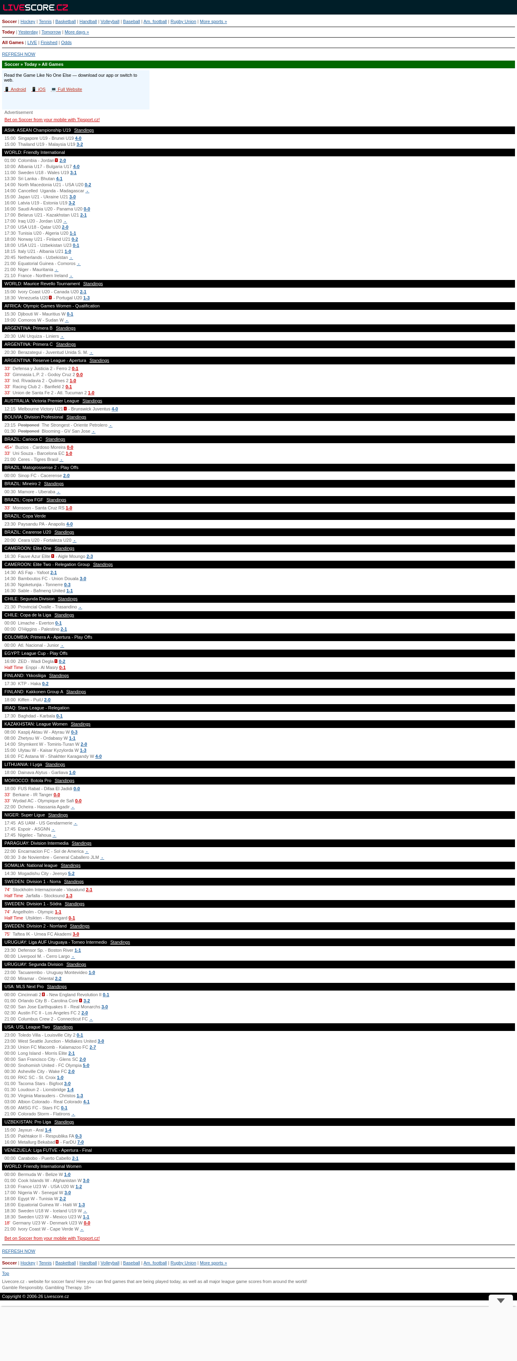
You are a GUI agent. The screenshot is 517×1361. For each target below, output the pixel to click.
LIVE (32, 42)
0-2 (88, 184)
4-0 (78, 138)
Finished (49, 42)
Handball (88, 21)
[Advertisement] (258, 1334)
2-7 (93, 1047)
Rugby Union (183, 21)
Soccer (9, 21)
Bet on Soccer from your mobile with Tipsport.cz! (52, 119)
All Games (13, 42)
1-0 (68, 251)
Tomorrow (51, 31)
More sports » (213, 21)
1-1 (73, 233)
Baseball (131, 21)
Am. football (155, 21)
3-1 (73, 172)
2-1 (83, 214)
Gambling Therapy (63, 1287)
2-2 (58, 978)
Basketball (65, 21)
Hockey (28, 21)
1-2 (79, 1186)
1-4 (70, 1089)
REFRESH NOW (19, 54)
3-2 (79, 144)
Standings (84, 130)
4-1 (59, 178)
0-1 (76, 245)
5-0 (86, 1065)
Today (8, 31)
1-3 (86, 297)
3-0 (72, 196)
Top (5, 1273)
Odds (66, 42)
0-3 (67, 584)
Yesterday (28, 31)
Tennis (45, 21)
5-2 (71, 873)
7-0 (81, 1142)
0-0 (87, 208)
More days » (77, 31)
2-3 (89, 556)
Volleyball (110, 21)
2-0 (62, 160)
